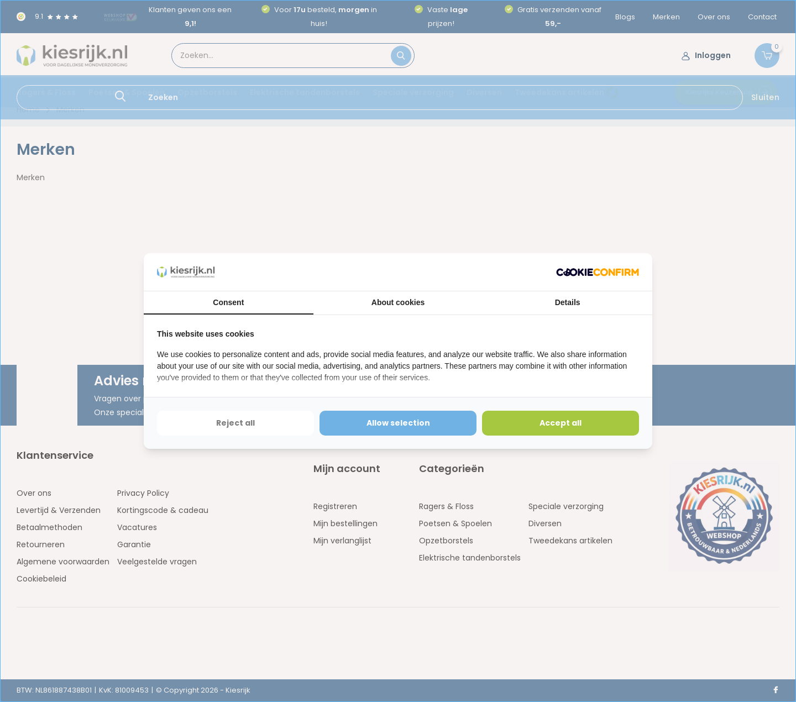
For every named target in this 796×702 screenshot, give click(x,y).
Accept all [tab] (561, 422)
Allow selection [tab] (398, 422)
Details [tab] (567, 302)
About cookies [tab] (398, 302)
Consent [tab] (228, 302)
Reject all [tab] (235, 422)
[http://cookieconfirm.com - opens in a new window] (597, 272)
